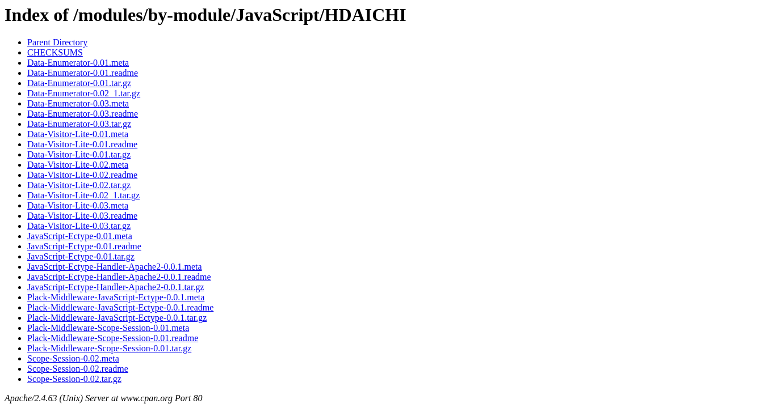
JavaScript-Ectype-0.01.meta (79, 236)
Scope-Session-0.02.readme (77, 368)
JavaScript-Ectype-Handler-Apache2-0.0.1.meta (114, 266)
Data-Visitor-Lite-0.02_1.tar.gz (83, 195)
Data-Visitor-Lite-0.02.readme (82, 175)
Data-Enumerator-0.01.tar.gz (79, 83)
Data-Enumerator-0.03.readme (82, 113)
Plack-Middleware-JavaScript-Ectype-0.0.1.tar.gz (117, 317)
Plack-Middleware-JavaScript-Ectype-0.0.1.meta (115, 297)
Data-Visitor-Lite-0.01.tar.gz (79, 154)
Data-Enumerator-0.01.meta (78, 62)
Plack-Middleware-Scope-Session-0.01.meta (108, 328)
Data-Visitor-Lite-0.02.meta (77, 164)
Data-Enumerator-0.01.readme (82, 73)
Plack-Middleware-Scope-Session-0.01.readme (112, 338)
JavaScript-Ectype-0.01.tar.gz (81, 256)
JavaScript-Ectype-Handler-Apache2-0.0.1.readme (119, 277)
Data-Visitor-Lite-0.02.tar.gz (79, 185)
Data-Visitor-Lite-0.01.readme (82, 144)
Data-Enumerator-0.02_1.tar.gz (83, 93)
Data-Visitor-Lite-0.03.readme (82, 215)
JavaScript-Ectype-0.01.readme (84, 246)
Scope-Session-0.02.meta (73, 358)
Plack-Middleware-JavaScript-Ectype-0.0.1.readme (120, 307)
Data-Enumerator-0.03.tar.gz (79, 124)
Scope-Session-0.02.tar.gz (74, 379)
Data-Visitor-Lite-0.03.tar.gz (79, 226)
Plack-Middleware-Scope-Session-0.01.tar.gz (109, 348)
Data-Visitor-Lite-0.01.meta (77, 134)
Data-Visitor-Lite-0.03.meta (77, 205)
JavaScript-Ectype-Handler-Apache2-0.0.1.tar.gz (115, 287)
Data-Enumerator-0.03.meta (78, 103)
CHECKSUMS (55, 52)
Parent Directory (57, 42)
